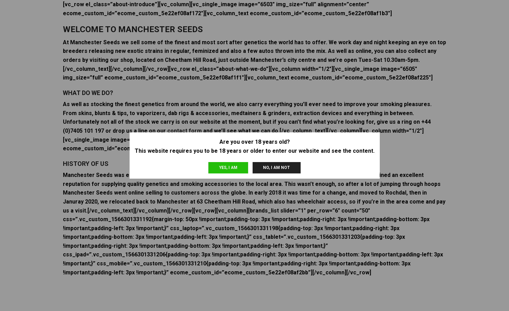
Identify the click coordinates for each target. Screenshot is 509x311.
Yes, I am (228, 167)
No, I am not (276, 167)
